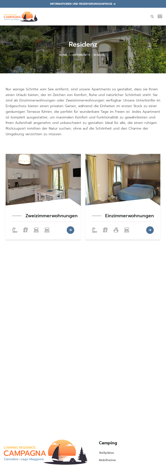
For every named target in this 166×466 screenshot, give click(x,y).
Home (63, 55)
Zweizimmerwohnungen (51, 216)
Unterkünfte (81, 55)
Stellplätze (106, 453)
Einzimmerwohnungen (129, 216)
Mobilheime (107, 460)
